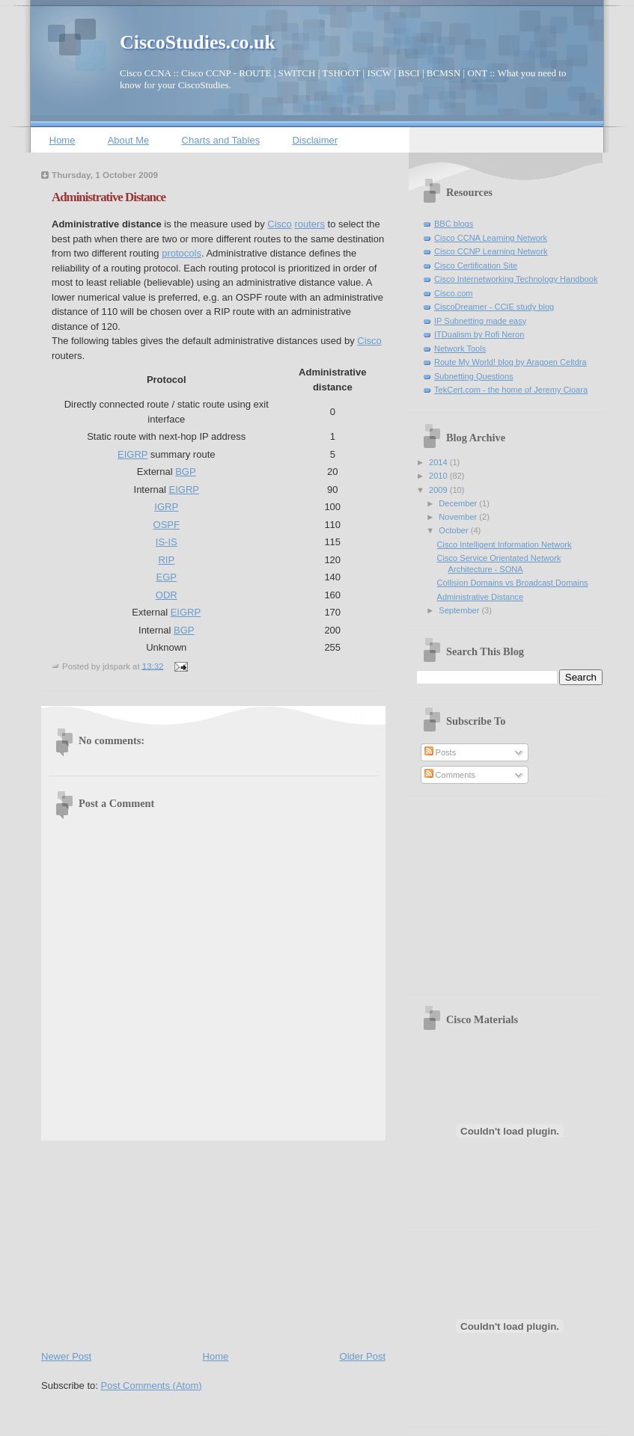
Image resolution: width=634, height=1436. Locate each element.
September (460, 610)
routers (309, 224)
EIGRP (132, 454)
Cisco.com (453, 293)
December (459, 503)
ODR (166, 595)
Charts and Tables (221, 140)
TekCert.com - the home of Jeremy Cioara (511, 389)
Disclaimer (315, 140)
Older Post (362, 1356)
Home (62, 140)
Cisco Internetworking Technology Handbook (515, 278)
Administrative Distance (108, 197)
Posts (440, 752)
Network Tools (460, 348)
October (454, 530)
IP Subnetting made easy (480, 320)
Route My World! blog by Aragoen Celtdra (510, 362)
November (459, 516)
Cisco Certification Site (475, 265)
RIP (166, 559)
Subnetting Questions (473, 376)
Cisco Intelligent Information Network (504, 544)
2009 (439, 489)
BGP (185, 471)
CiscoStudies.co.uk (197, 42)
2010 (439, 475)
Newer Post (66, 1356)
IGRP (166, 506)
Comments (449, 774)
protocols (181, 253)
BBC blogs (453, 223)
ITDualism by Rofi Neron (479, 334)
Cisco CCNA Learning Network (490, 237)
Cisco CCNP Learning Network (490, 251)
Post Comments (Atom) (151, 1385)
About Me (129, 140)
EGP (166, 577)
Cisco (279, 224)
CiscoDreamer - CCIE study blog (494, 306)
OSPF (166, 524)
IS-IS (166, 541)
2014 (439, 462)
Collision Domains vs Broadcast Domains (512, 582)
